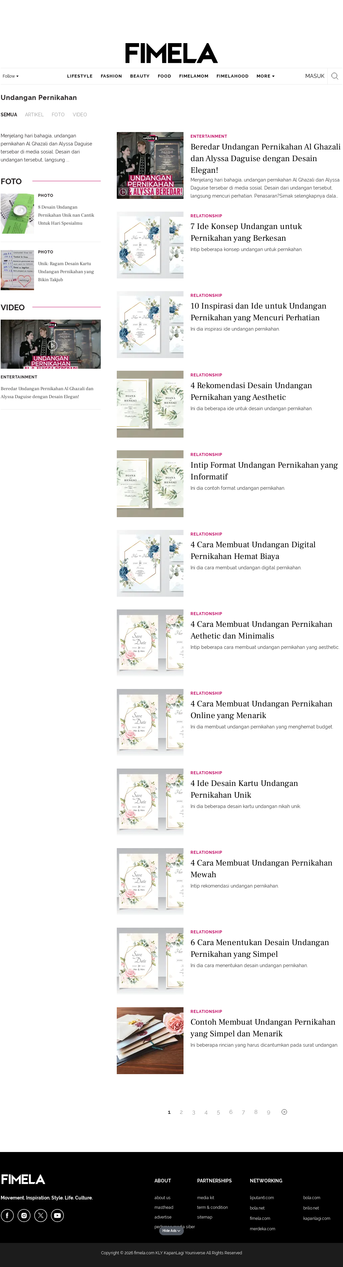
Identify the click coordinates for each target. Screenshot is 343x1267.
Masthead (163, 1207)
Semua (9, 114)
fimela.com (144, 1253)
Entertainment (19, 377)
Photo (45, 195)
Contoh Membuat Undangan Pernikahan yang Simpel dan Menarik (263, 1028)
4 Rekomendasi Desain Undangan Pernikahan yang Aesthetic (251, 391)
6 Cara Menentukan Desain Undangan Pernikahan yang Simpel (260, 948)
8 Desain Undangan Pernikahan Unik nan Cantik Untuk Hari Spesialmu (66, 215)
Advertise (163, 1217)
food (164, 76)
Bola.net (257, 1208)
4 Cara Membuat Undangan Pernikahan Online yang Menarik (262, 709)
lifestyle (80, 76)
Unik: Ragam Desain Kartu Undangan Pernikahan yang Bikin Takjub (66, 272)
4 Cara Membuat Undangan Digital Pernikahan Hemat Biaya (253, 550)
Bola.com (311, 1197)
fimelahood (233, 76)
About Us (162, 1197)
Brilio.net (311, 1208)
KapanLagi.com (316, 1218)
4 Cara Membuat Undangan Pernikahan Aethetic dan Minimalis (262, 630)
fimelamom (194, 76)
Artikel (34, 114)
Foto (58, 114)
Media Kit (205, 1197)
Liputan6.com (262, 1197)
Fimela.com (260, 1218)
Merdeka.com (262, 1229)
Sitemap (204, 1217)
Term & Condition (212, 1207)
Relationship (206, 216)
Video (80, 114)
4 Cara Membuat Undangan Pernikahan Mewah (262, 868)
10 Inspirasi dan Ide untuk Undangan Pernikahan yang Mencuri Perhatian (259, 312)
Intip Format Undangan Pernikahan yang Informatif (264, 471)
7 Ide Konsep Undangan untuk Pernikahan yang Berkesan (246, 232)
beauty (140, 76)
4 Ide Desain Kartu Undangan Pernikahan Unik (244, 789)
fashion (111, 76)
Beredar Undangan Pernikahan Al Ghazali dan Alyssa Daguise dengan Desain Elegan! (47, 393)
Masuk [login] (314, 76)
